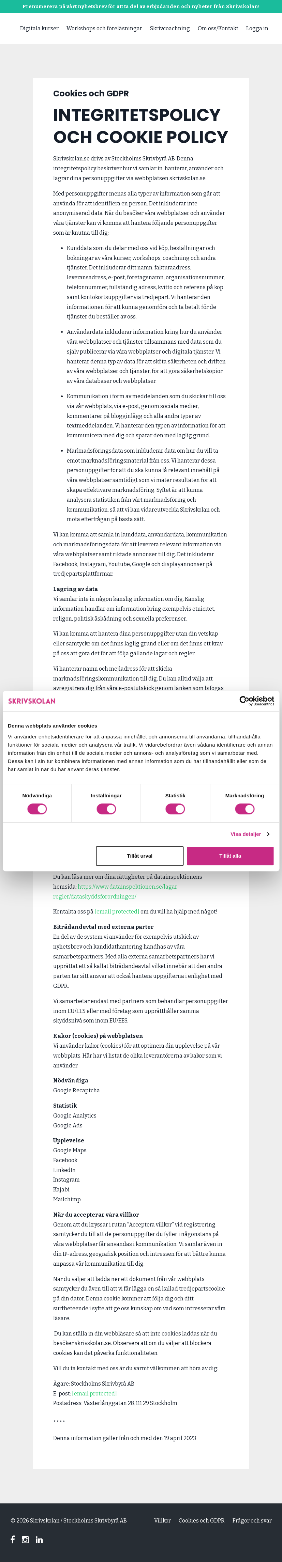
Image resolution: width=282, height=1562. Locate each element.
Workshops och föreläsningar (104, 28)
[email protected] (94, 1393)
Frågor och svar (252, 1520)
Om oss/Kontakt (218, 28)
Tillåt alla (230, 856)
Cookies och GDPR (202, 1520)
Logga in (257, 28)
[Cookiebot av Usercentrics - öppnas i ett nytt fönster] (244, 701)
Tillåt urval (140, 856)
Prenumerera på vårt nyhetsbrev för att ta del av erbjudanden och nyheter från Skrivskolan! (141, 7)
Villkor (162, 1520)
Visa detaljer (246, 834)
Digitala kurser (39, 28)
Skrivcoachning (170, 28)
